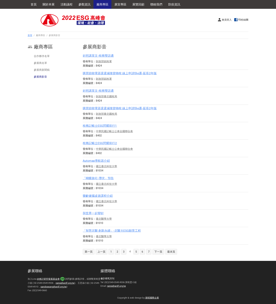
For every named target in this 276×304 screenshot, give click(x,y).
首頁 (34, 4)
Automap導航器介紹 (96, 160)
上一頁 (101, 251)
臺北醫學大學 (104, 218)
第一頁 (89, 251)
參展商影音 (40, 76)
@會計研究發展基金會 (48, 279)
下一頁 (158, 251)
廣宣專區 (120, 4)
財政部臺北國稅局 (106, 96)
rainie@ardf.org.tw (65, 283)
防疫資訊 (174, 4)
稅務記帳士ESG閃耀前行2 (100, 143)
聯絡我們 (156, 4)
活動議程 (67, 4)
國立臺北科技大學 (106, 166)
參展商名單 (40, 63)
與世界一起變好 (93, 213)
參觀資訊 (84, 4)
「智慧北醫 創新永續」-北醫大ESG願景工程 (112, 230)
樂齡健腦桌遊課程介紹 (98, 196)
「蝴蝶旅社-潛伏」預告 (98, 178)
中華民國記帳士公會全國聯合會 (114, 131)
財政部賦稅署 (104, 61)
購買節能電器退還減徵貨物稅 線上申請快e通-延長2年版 (120, 73)
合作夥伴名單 (42, 56)
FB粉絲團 (243, 19)
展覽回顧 (138, 4)
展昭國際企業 (152, 297)
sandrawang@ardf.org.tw (53, 286)
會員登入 (227, 19)
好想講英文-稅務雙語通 (98, 55)
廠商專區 (102, 4)
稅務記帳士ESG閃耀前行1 (100, 125)
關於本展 (49, 4)
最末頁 (171, 251)
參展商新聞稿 (42, 69)
